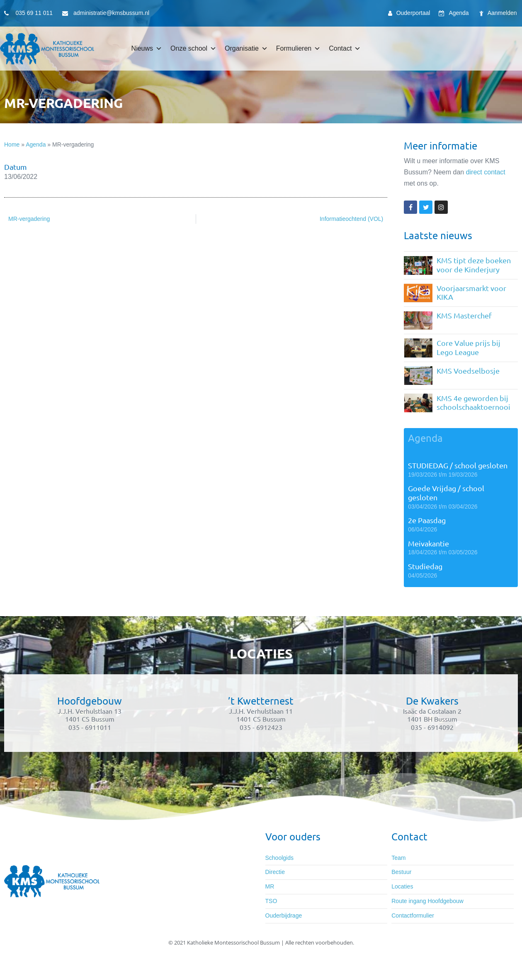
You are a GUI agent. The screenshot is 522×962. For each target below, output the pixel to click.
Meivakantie (428, 543)
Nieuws (146, 48)
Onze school (193, 48)
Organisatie (246, 48)
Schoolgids (279, 857)
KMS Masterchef (464, 315)
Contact (345, 48)
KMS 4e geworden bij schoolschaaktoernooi (473, 402)
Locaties (402, 886)
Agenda (36, 144)
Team (398, 857)
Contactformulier (412, 915)
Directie (275, 872)
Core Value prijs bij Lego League (468, 347)
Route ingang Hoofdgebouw (427, 901)
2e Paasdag (427, 520)
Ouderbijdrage (283, 915)
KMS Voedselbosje (468, 370)
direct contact (485, 172)
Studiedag (425, 566)
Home (11, 144)
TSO (271, 901)
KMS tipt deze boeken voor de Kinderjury (474, 265)
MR (269, 886)
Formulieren (298, 48)
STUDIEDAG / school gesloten (457, 465)
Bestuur (401, 872)
